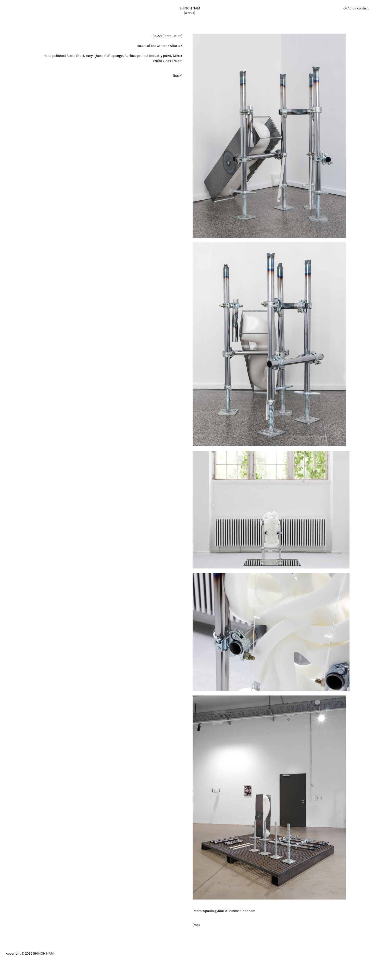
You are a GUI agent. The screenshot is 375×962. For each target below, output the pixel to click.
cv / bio (348, 8)
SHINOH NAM (189, 8)
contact (363, 8)
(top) (196, 925)
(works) (189, 13)
